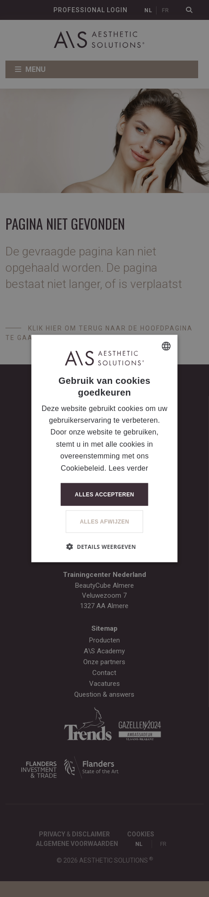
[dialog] (104, 448)
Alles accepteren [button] (104, 494)
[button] (104, 546)
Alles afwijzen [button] (104, 521)
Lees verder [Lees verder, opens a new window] (128, 468)
